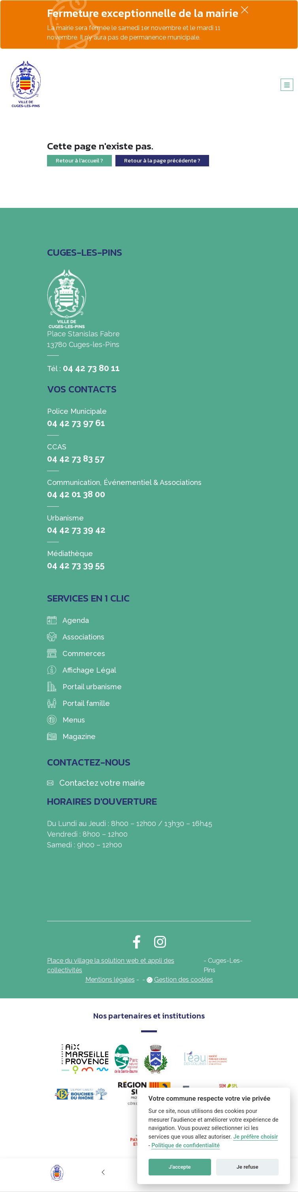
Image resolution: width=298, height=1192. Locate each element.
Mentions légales (110, 979)
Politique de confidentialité (185, 1145)
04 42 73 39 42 (76, 529)
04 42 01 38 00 (76, 494)
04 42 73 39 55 (76, 565)
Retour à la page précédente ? (162, 161)
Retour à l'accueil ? (79, 161)
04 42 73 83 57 (75, 458)
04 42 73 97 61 (76, 423)
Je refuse (247, 1167)
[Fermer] (244, 9)
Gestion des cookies (183, 979)
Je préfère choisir (255, 1137)
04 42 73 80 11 (91, 368)
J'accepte (180, 1167)
